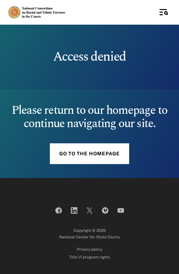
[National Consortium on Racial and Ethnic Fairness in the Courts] (36, 12)
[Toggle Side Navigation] (164, 12)
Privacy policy (89, 249)
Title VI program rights (89, 257)
